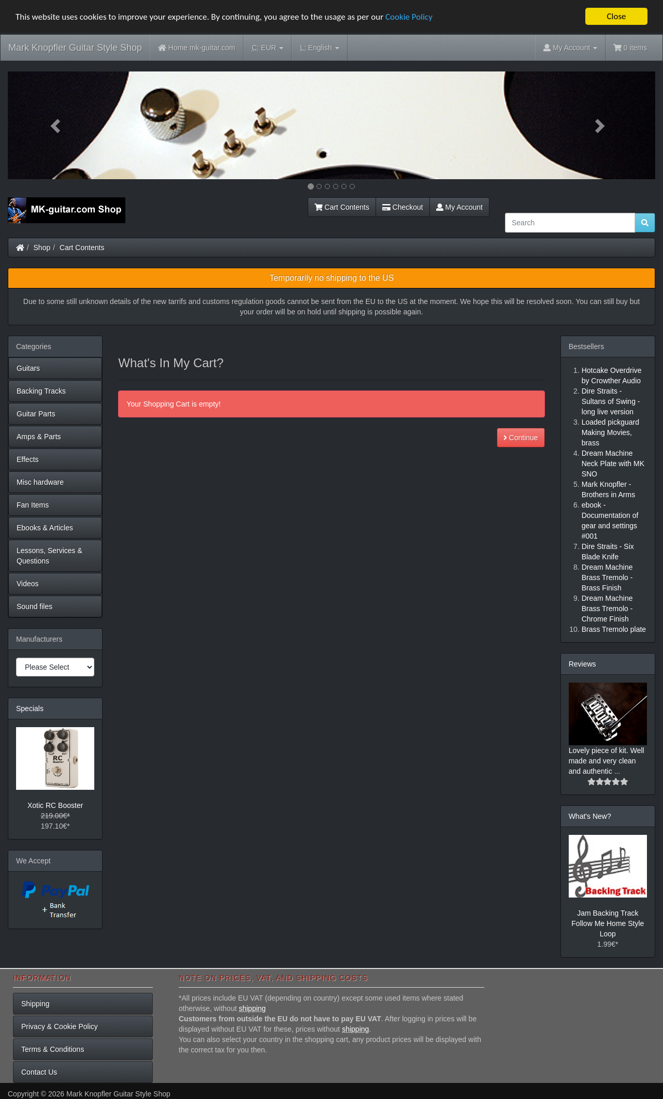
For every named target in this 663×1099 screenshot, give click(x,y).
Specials (30, 708)
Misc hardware (40, 482)
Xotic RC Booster (55, 805)
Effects (28, 459)
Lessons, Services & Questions (49, 555)
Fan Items (33, 505)
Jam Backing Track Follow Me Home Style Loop (607, 923)
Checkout (402, 207)
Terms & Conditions (52, 1049)
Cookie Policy (409, 16)
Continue (520, 437)
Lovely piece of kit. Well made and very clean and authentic (606, 760)
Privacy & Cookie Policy (59, 1026)
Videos (28, 584)
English (319, 48)
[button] (56, 125)
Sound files (34, 606)
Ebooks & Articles (45, 528)
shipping (252, 1008)
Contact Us (39, 1072)
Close (616, 16)
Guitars (28, 368)
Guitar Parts (36, 414)
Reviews (582, 664)
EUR (267, 48)
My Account (459, 207)
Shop (42, 247)
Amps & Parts (39, 436)
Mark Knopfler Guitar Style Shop (75, 47)
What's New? (590, 816)
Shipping (35, 1004)
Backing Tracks (41, 391)
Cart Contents (341, 207)
